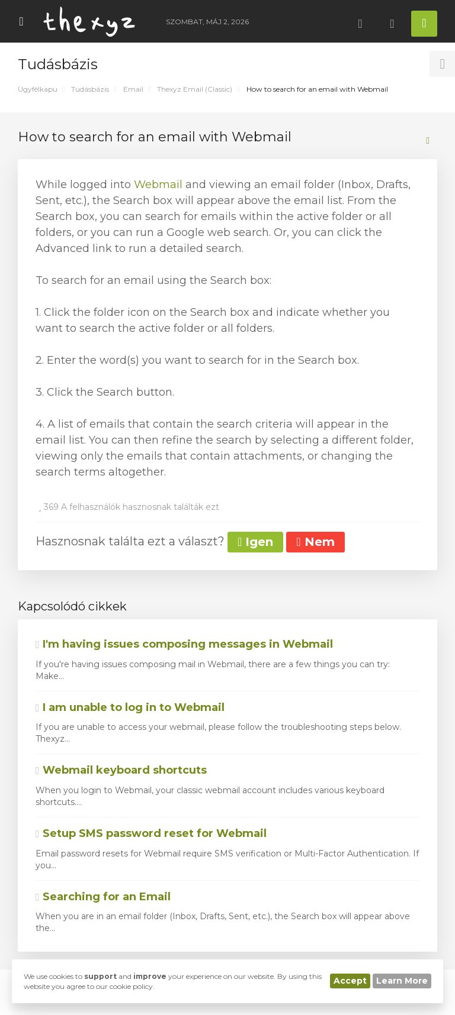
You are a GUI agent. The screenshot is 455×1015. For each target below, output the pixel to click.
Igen (255, 542)
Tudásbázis (90, 89)
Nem (315, 542)
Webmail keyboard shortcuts (121, 770)
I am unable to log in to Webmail (130, 707)
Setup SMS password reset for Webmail (151, 833)
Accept (350, 980)
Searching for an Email (103, 896)
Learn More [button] (402, 980)
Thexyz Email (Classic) (194, 89)
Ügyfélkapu (37, 89)
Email (133, 89)
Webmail (158, 184)
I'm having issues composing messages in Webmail (184, 644)
